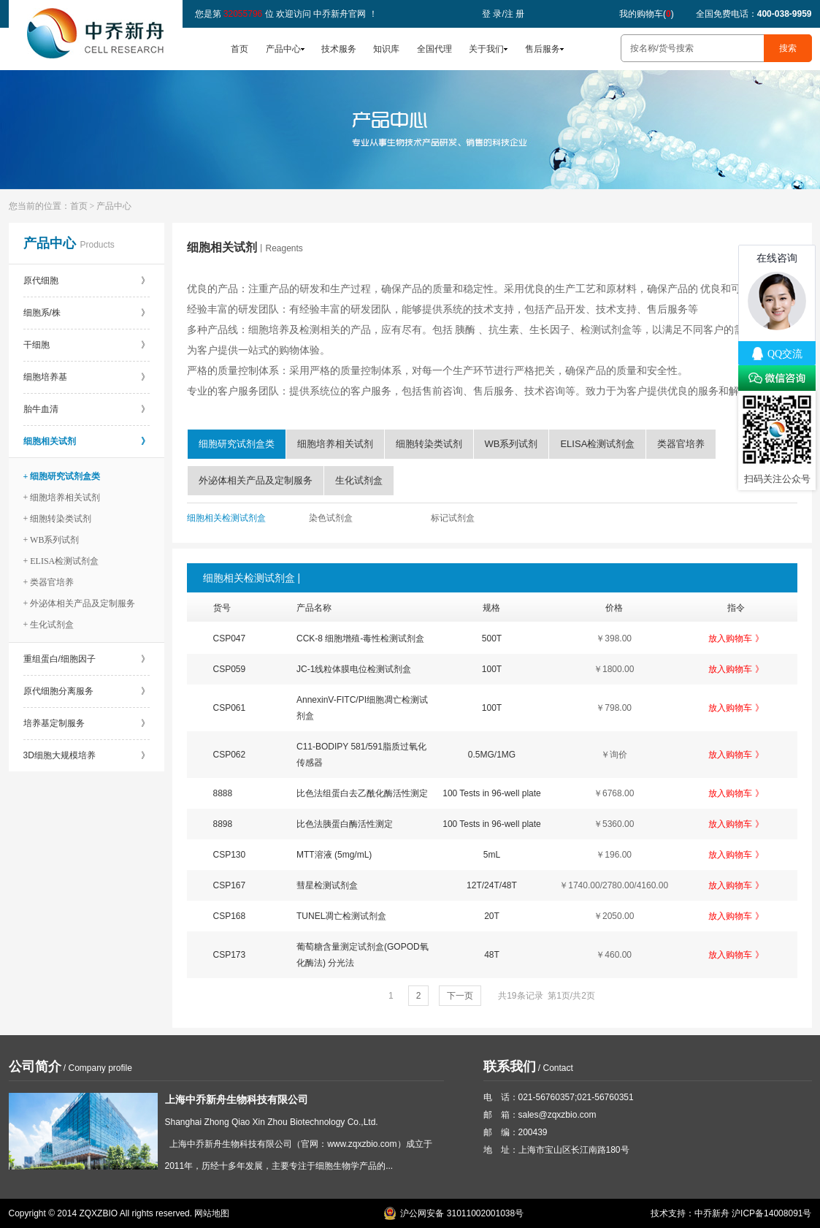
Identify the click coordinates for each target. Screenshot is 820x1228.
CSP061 (229, 708)
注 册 (514, 14)
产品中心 (283, 49)
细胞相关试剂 (86, 441)
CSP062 (229, 755)
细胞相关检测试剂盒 (226, 518)
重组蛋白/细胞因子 (86, 659)
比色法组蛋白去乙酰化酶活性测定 (362, 793)
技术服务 (338, 49)
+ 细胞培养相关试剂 (62, 497)
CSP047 (229, 638)
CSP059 (229, 669)
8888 (223, 793)
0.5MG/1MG (492, 755)
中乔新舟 (711, 1213)
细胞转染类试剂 (429, 443)
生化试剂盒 (359, 480)
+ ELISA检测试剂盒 (61, 561)
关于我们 (486, 49)
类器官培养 (681, 443)
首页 (239, 49)
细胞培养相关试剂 (335, 443)
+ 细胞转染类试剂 (57, 519)
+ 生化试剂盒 (48, 624)
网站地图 (211, 1213)
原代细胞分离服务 (86, 691)
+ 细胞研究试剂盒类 (62, 476)
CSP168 (229, 916)
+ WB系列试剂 (51, 540)
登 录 (492, 14)
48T (491, 955)
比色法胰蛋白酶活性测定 (344, 824)
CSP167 (229, 885)
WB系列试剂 (511, 443)
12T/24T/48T (492, 885)
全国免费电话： (754, 14)
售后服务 (542, 49)
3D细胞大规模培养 (86, 755)
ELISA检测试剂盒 (597, 443)
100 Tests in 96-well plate (491, 793)
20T (491, 916)
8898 (223, 824)
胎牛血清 (86, 409)
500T (492, 638)
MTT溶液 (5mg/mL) (334, 855)
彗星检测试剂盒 (327, 885)
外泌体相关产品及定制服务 (256, 480)
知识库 (386, 49)
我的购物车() (646, 14)
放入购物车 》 (735, 638)
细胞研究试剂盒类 (237, 443)
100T (492, 669)
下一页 (460, 996)
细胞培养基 (86, 377)
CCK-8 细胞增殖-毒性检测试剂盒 (360, 638)
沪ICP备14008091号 (771, 1213)
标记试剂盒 (453, 518)
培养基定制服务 (86, 723)
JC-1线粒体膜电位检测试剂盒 (353, 669)
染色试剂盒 (331, 518)
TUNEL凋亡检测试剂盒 (341, 916)
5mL (491, 855)
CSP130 (229, 855)
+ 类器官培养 (48, 582)
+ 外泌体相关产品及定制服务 (79, 603)
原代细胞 (86, 280)
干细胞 (86, 345)
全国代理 (434, 49)
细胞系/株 (86, 313)
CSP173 (229, 955)
